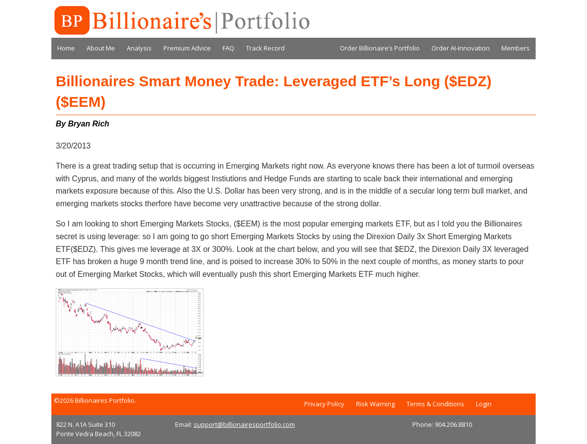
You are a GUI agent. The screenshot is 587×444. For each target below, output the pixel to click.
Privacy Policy (324, 403)
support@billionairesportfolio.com (244, 424)
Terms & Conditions (435, 403)
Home (66, 48)
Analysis (139, 48)
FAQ (228, 48)
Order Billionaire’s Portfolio (380, 48)
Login (484, 403)
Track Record (265, 48)
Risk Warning (375, 403)
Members (515, 48)
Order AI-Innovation (460, 48)
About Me (101, 48)
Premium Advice (187, 48)
